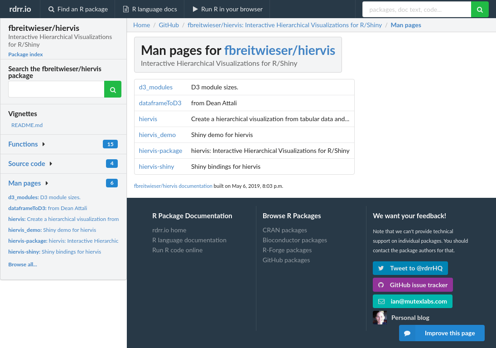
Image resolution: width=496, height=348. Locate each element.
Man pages (24, 183)
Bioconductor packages (295, 240)
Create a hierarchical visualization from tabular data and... (85, 219)
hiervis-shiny (156, 166)
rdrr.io (20, 9)
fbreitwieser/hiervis (279, 50)
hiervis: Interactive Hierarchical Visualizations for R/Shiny (96, 240)
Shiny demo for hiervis (52, 229)
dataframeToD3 (160, 103)
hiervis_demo (157, 134)
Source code (26, 163)
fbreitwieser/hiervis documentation (173, 186)
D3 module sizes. (44, 197)
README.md (27, 125)
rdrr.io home (169, 230)
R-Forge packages (287, 250)
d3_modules (156, 87)
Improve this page (437, 333)
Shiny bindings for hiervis (54, 251)
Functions (23, 144)
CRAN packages (285, 230)
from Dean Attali (47, 208)
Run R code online (177, 250)
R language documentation (189, 240)
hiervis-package (161, 150)
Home (141, 25)
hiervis (148, 119)
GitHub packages (286, 260)
